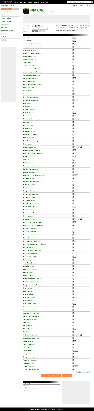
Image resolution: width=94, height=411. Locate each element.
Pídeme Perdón (30, 269)
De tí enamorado (30, 100)
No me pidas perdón (7, 30)
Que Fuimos (4, 34)
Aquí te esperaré (30, 66)
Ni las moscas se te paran (33, 222)
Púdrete (27, 291)
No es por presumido (32, 235)
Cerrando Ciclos (30, 78)
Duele (27, 103)
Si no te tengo (29, 319)
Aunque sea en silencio (33, 69)
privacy (49, 409)
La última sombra (30, 172)
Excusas (27, 144)
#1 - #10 (42, 31)
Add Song (66, 375)
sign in (82, 5)
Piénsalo (27, 272)
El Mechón (28, 122)
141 (26, 38)
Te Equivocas (29, 351)
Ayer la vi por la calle (32, 72)
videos (42, 2)
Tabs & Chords (4, 5)
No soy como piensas (32, 257)
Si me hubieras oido (31, 316)
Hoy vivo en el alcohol (32, 153)
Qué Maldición (29, 301)
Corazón (27, 94)
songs (16, 2)
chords (20, 2)
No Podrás (28, 247)
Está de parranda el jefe (33, 141)
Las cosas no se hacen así (33, 175)
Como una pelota (30, 88)
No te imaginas (30, 260)
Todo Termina (29, 360)
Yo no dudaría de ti (31, 369)
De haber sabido (30, 97)
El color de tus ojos (6, 12)
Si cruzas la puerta (31, 313)
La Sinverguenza (30, 169)
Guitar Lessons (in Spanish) (30, 389)
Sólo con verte (30, 335)
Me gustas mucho (31, 194)
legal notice (44, 409)
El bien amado (29, 113)
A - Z (35, 31)
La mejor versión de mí (32, 166)
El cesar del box (30, 116)
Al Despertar (29, 50)
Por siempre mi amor (32, 282)
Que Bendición (29, 294)
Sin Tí (26, 332)
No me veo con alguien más (34, 244)
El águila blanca (30, 110)
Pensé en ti (28, 266)
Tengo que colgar (31, 357)
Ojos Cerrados (29, 263)
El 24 (26, 106)
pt (56, 409)
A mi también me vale (32, 47)
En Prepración (29, 131)
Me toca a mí (29, 200)
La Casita (28, 163)
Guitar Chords (27, 383)
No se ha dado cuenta (32, 250)
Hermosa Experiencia (32, 150)
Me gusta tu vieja (30, 191)
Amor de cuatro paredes (33, 53)
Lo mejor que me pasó (32, 182)
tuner (25, 2)
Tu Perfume (28, 363)
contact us (60, 409)
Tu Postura (28, 366)
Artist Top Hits (7, 9)
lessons (47, 2)
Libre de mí (28, 178)
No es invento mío (31, 232)
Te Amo (27, 348)
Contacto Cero (29, 91)
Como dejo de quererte (33, 85)
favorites (30, 2)
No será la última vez (32, 254)
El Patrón (28, 125)
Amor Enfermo (29, 56)
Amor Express (29, 59)
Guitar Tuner (26, 387)
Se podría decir (30, 310)
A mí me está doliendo (32, 44)
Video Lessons (27, 385)
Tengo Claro (29, 354)
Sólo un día (28, 341)
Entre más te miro (31, 135)
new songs (36, 2)
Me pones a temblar (31, 197)
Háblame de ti (5, 24)
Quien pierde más (31, 304)
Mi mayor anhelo (6, 18)
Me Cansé (28, 188)
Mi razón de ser (5, 15)
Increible (27, 157)
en (55, 409)
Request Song (56, 375)
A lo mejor (4, 27)
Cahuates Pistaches (31, 75)
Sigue (26, 322)
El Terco (27, 128)
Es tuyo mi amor (30, 138)
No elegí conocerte (31, 229)
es (52, 409)
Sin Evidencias (29, 329)
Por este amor (29, 276)
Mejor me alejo (30, 207)
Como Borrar (29, 81)
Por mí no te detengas (32, 279)
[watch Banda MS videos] (82, 372)
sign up (75, 5)
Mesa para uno (29, 210)
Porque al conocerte (32, 285)
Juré (26, 160)
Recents (15, 9)
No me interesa (30, 238)
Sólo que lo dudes (31, 338)
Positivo (27, 288)
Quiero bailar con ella (32, 307)
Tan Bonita (28, 344)
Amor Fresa (28, 63)
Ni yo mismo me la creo (33, 225)
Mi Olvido (3, 40)
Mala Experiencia (30, 185)
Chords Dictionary (28, 390)
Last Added (46, 375)
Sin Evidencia (5, 37)
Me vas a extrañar (6, 21)
